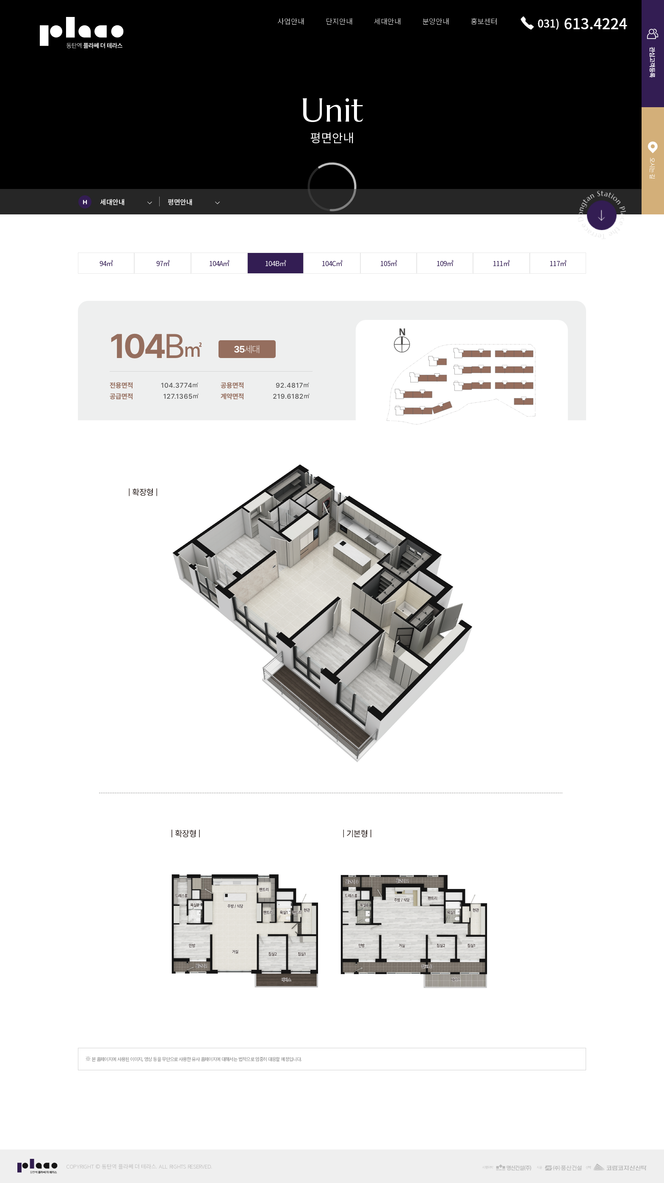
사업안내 (290, 21)
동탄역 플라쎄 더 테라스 (82, 26)
